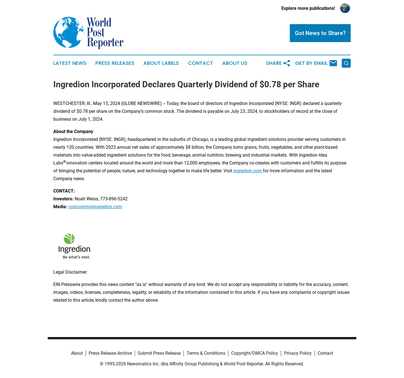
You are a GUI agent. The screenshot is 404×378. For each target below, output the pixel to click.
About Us (234, 63)
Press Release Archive (110, 353)
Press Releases (114, 63)
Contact (200, 63)
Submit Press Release (159, 353)
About (77, 353)
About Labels (161, 63)
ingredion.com (248, 170)
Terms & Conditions (206, 353)
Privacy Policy (298, 353)
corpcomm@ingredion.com (95, 206)
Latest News (69, 63)
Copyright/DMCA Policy (254, 353)
